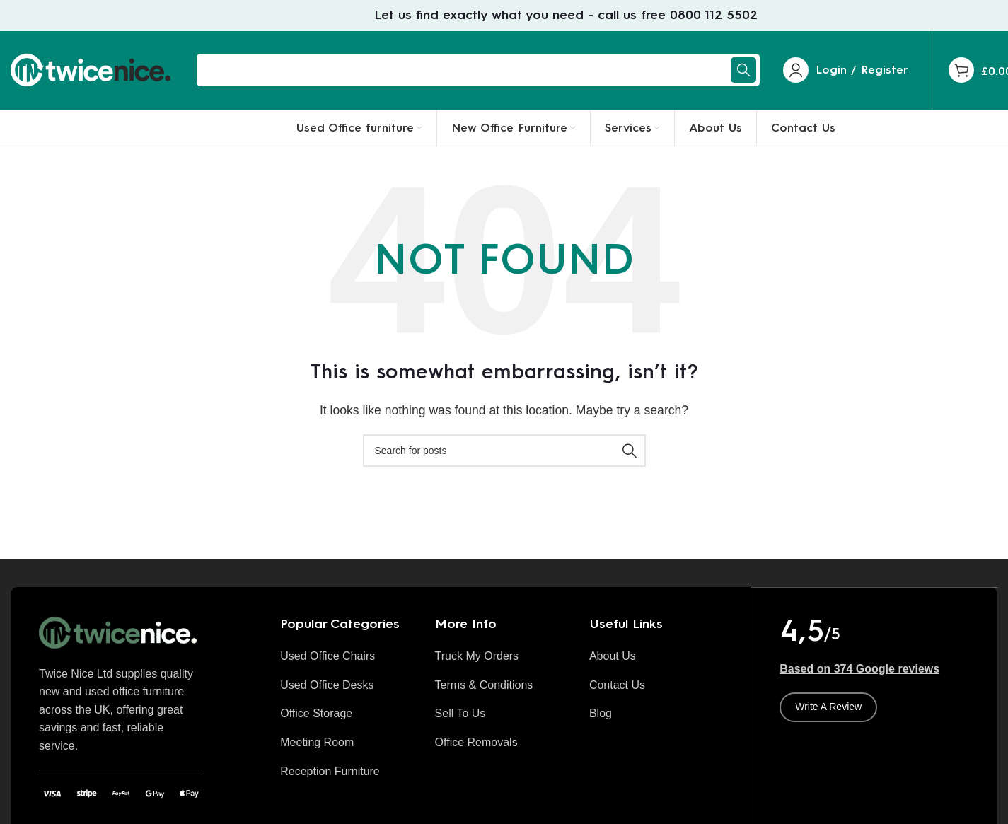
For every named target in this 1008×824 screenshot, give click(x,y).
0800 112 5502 (714, 15)
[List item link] (346, 663)
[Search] (478, 74)
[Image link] (120, 639)
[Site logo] (93, 73)
